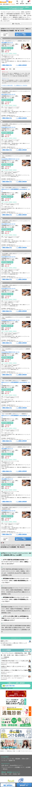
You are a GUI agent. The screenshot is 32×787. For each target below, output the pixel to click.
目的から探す (25, 758)
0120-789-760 (8, 685)
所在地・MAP (16, 774)
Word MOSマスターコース (8, 94)
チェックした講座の (22, 34)
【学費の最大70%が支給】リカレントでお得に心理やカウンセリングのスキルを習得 (16, 662)
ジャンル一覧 (10, 758)
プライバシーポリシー (7, 767)
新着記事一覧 (27, 650)
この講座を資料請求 (22, 65)
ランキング (4, 760)
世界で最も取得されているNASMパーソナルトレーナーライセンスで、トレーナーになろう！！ (16, 677)
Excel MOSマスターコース (8, 127)
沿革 (10, 774)
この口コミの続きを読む (7, 85)
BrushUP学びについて (16, 765)
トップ (3, 758)
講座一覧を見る (16, 23)
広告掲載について (19, 767)
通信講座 (17, 758)
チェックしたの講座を (24, 785)
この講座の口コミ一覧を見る (21, 85)
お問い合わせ (4, 765)
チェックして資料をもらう (9, 38)
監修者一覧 (12, 760)
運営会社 (5, 769)
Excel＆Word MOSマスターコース (10, 159)
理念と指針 (4, 774)
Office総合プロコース (7, 42)
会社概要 (28, 767)
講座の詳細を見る (7, 65)
